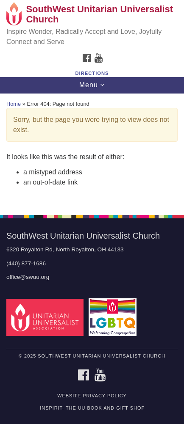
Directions (92, 73)
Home (13, 104)
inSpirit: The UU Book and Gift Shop (92, 407)
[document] (92, 150)
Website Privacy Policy (92, 395)
